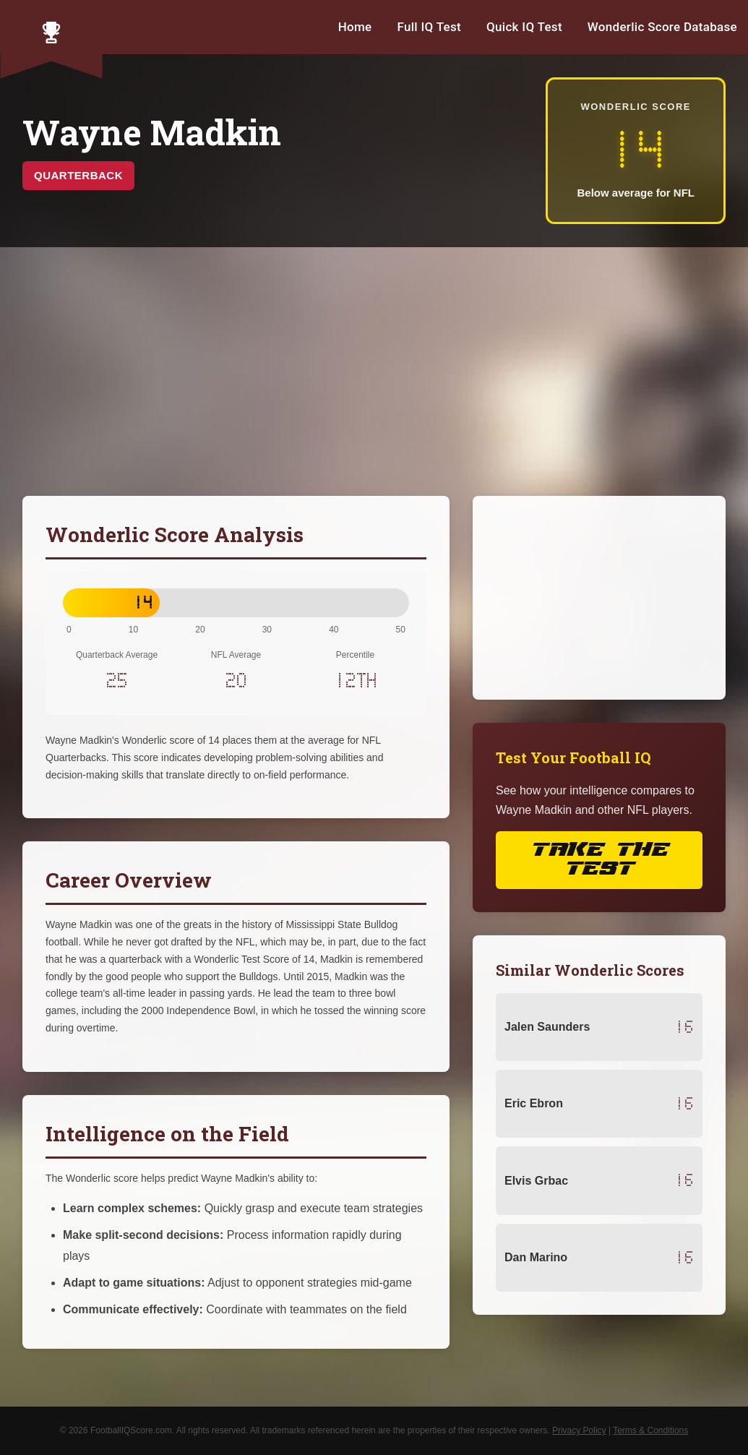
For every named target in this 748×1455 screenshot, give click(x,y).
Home (355, 27)
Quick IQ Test (524, 27)
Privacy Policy (579, 1430)
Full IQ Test (429, 27)
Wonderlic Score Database (662, 27)
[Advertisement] (374, 371)
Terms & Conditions (650, 1430)
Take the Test (599, 859)
